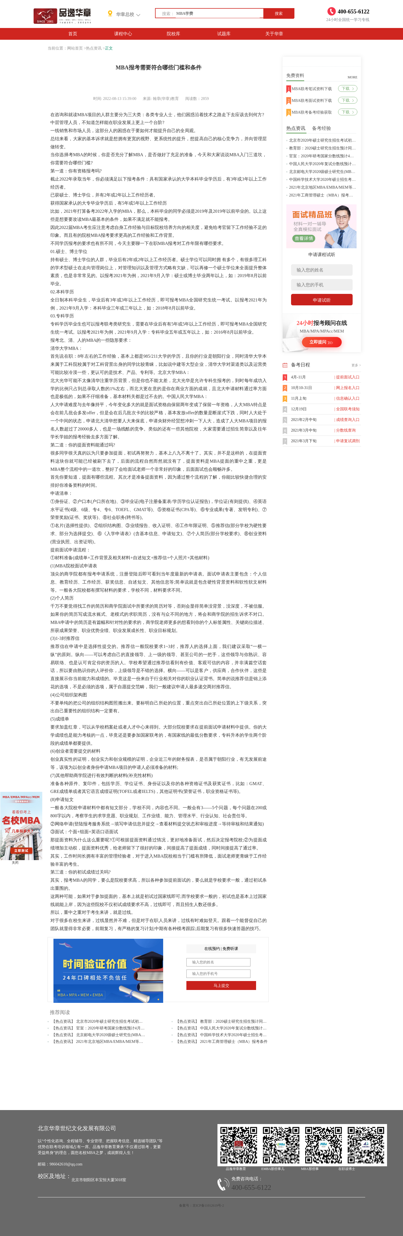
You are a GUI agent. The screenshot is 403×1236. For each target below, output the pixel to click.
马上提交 (221, 986)
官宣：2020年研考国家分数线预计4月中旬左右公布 (333, 156)
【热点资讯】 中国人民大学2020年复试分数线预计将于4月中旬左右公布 (237, 1028)
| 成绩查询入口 (347, 420)
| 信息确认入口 (347, 398)
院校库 (173, 33)
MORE (352, 77)
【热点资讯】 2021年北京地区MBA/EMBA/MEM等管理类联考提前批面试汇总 (118, 1042)
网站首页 (75, 48)
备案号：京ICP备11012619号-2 (201, 1205)
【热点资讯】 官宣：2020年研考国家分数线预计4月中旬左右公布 (107, 1028)
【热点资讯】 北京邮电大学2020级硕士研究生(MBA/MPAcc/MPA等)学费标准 (117, 1035)
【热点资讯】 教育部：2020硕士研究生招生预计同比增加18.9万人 (232, 1021)
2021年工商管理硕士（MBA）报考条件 (323, 195)
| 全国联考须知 (347, 409)
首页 (72, 33)
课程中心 (123, 33)
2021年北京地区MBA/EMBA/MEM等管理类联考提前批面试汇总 (344, 187)
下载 (348, 88)
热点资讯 (94, 48)
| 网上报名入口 (347, 388)
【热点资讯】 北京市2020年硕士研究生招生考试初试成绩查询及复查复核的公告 (120, 1021)
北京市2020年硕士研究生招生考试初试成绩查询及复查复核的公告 (346, 140)
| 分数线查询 (345, 430)
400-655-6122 (251, 1187)
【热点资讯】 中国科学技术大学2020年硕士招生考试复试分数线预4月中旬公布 (243, 1035)
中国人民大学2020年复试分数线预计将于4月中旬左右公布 (339, 164)
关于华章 (274, 33)
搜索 (279, 13)
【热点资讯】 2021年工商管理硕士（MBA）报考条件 (221, 1042)
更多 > (356, 365)
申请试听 (322, 300)
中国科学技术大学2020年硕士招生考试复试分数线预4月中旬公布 (345, 179)
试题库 (224, 33)
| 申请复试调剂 (347, 441)
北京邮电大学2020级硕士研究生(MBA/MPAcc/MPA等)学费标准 (343, 172)
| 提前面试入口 (347, 377)
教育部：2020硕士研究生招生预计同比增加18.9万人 (333, 148)
